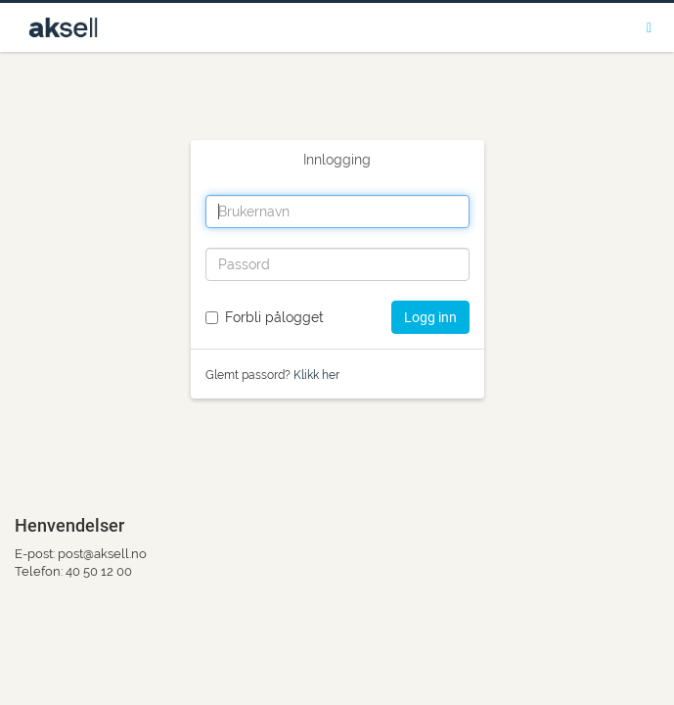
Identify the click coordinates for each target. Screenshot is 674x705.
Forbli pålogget (274, 317)
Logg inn (430, 317)
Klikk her (316, 375)
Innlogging (337, 159)
